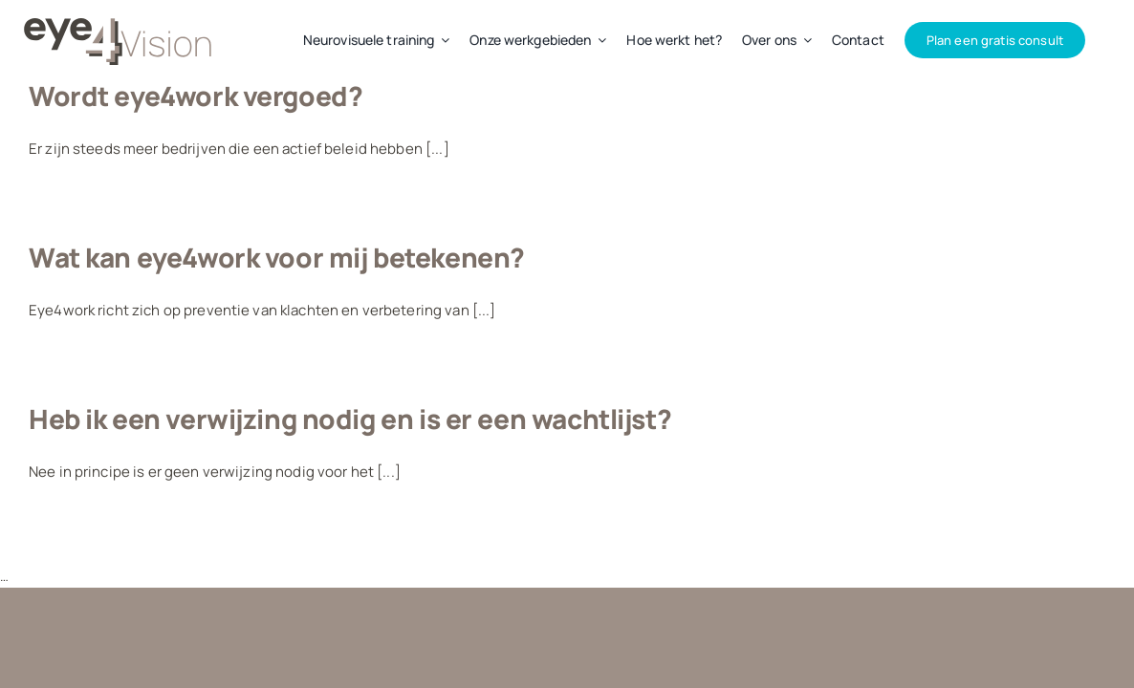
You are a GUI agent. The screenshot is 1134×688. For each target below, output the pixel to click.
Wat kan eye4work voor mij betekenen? (277, 257)
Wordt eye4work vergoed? (195, 95)
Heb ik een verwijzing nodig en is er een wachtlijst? (350, 418)
